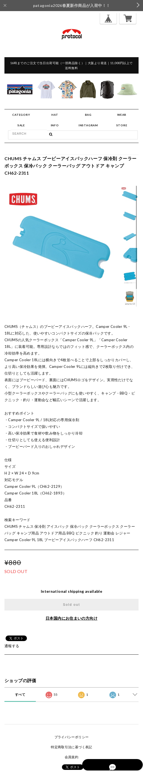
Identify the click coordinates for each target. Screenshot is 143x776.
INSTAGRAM (88, 125)
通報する (11, 646)
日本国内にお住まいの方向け (71, 618)
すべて (20, 694)
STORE (121, 125)
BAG (88, 114)
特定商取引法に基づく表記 (71, 747)
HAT (54, 114)
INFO (55, 125)
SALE (21, 125)
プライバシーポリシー (71, 737)
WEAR (121, 114)
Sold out (71, 605)
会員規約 (72, 757)
